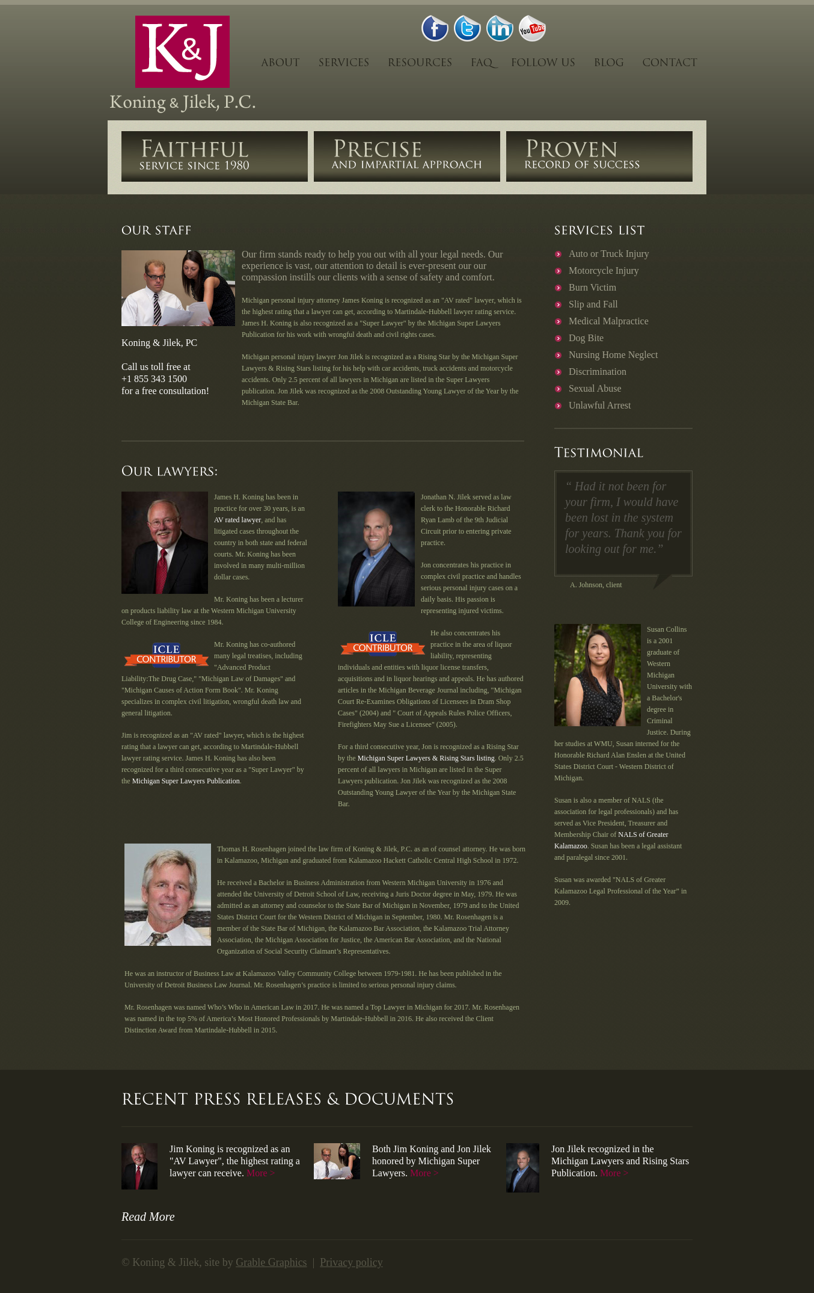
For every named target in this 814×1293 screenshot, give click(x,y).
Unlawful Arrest (600, 405)
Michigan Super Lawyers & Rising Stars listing (426, 758)
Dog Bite (586, 338)
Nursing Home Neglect (613, 355)
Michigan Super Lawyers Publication (186, 781)
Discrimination (597, 371)
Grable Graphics (271, 1262)
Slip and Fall (593, 304)
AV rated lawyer (237, 520)
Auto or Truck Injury (609, 253)
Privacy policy (351, 1262)
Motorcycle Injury (604, 270)
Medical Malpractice (609, 321)
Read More (148, 1216)
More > (260, 1173)
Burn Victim (592, 287)
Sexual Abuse (595, 388)
